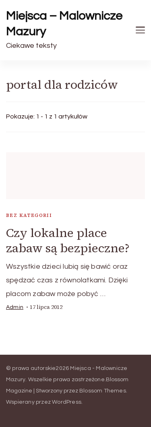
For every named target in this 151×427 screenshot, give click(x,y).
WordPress (66, 402)
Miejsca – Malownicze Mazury (64, 24)
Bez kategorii (29, 215)
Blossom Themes (102, 391)
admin (14, 307)
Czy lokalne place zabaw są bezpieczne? (68, 240)
